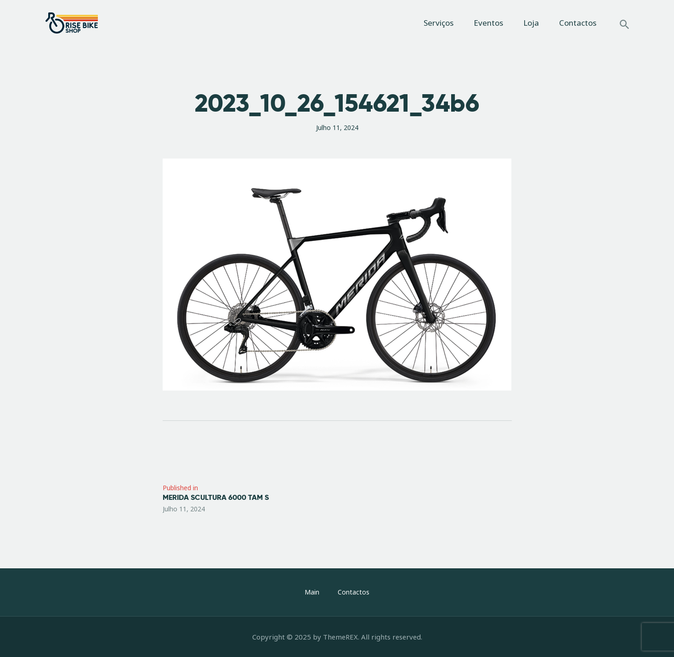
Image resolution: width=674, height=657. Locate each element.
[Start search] (624, 24)
